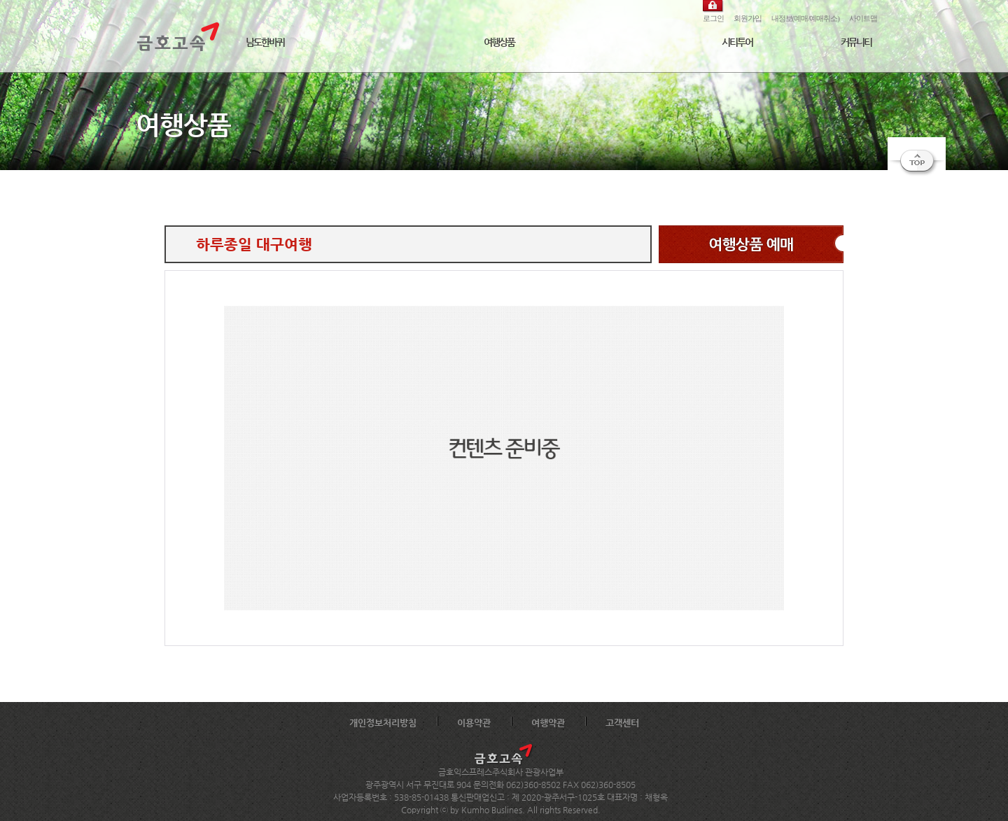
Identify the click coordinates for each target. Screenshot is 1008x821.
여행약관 (548, 722)
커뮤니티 (856, 42)
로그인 (713, 18)
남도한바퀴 (265, 42)
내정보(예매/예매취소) (805, 18)
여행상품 (499, 42)
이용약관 (474, 722)
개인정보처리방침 (382, 722)
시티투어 (737, 42)
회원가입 (748, 18)
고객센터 (622, 722)
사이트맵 (863, 18)
